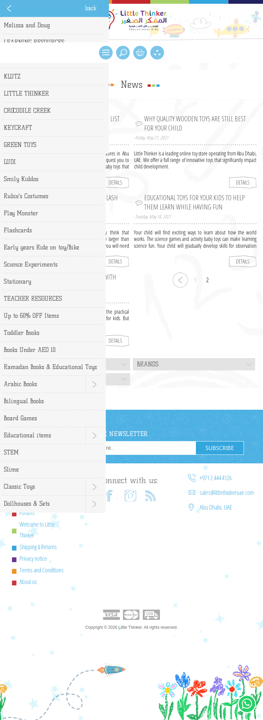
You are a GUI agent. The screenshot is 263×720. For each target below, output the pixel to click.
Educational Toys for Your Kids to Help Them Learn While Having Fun (194, 202)
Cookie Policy (33, 501)
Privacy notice (33, 558)
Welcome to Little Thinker (37, 529)
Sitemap (28, 489)
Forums (27, 512)
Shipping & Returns (38, 547)
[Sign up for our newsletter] (127, 448)
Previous (180, 280)
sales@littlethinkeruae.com (227, 492)
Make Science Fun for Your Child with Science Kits (66, 281)
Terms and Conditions (42, 570)
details (115, 182)
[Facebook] (109, 496)
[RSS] (151, 496)
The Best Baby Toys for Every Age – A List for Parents (68, 123)
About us (28, 582)
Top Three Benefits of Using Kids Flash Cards (67, 202)
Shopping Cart (140, 52)
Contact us (30, 478)
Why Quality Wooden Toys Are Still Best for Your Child (195, 123)
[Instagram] (130, 496)
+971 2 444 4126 (215, 478)
